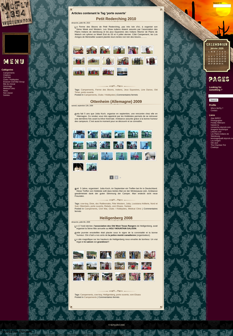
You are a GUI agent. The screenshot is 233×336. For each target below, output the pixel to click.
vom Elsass (117, 206)
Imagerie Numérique (219, 129)
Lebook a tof (216, 132)
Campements (9, 73)
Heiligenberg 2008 (116, 218)
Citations (7, 75)
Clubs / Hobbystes (11, 79)
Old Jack (214, 143)
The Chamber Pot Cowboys (218, 146)
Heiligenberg (109, 294)
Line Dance (146, 90)
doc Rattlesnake (103, 203)
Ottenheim (85, 206)
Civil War (7, 77)
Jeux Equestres (131, 90)
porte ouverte (87, 92)
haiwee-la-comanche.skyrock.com (221, 126)
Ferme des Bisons (104, 90)
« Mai (205, 66)
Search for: (217, 3)
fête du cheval (9, 84)
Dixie (91, 203)
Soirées (6, 95)
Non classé (8, 93)
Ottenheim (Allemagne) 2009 (116, 101)
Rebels (107, 206)
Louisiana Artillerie (140, 203)
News (5, 91)
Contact (214, 110)
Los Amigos (216, 141)
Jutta (128, 203)
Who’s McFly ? (217, 108)
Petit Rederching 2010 (116, 19)
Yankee (127, 206)
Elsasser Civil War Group (14, 82)
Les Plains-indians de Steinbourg (220, 135)
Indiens (118, 90)
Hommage (7, 86)
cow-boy (84, 203)
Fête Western (118, 203)
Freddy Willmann (218, 123)
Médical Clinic (9, 88)
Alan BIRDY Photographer (216, 119)
